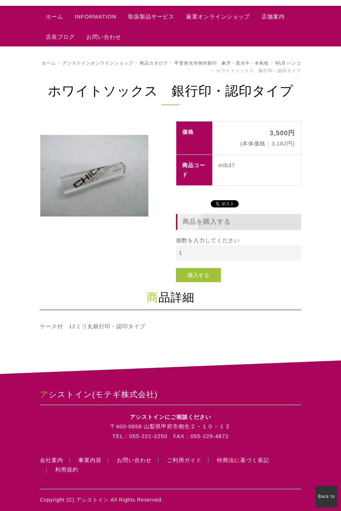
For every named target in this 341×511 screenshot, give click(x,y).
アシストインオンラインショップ (97, 63)
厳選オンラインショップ (218, 16)
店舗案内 (273, 16)
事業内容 (90, 460)
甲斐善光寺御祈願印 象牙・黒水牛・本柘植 (221, 63)
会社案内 (51, 460)
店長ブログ (60, 37)
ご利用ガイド (184, 460)
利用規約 (66, 469)
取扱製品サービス (151, 16)
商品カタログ (154, 63)
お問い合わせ (103, 37)
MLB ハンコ (288, 63)
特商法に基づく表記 (243, 460)
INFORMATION (95, 16)
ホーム (54, 16)
